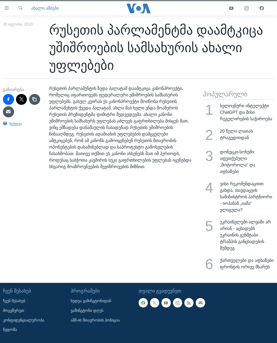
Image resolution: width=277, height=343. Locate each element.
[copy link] (34, 99)
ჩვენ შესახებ (14, 301)
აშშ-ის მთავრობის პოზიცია (95, 320)
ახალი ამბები (45, 8)
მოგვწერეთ (13, 310)
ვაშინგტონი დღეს (87, 310)
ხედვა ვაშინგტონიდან (91, 301)
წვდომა (10, 330)
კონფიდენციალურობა (23, 320)
